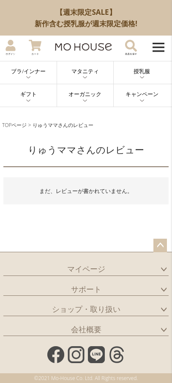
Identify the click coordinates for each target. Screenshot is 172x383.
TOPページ (14, 125)
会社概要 (86, 329)
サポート (86, 289)
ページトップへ (160, 245)
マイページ (86, 269)
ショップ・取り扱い (86, 309)
